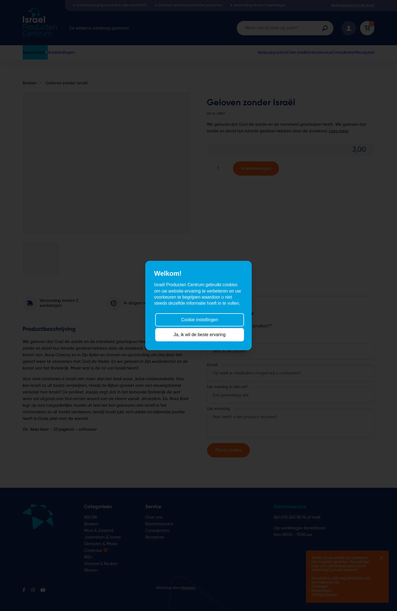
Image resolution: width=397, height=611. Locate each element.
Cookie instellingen (199, 319)
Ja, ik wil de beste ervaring (200, 334)
